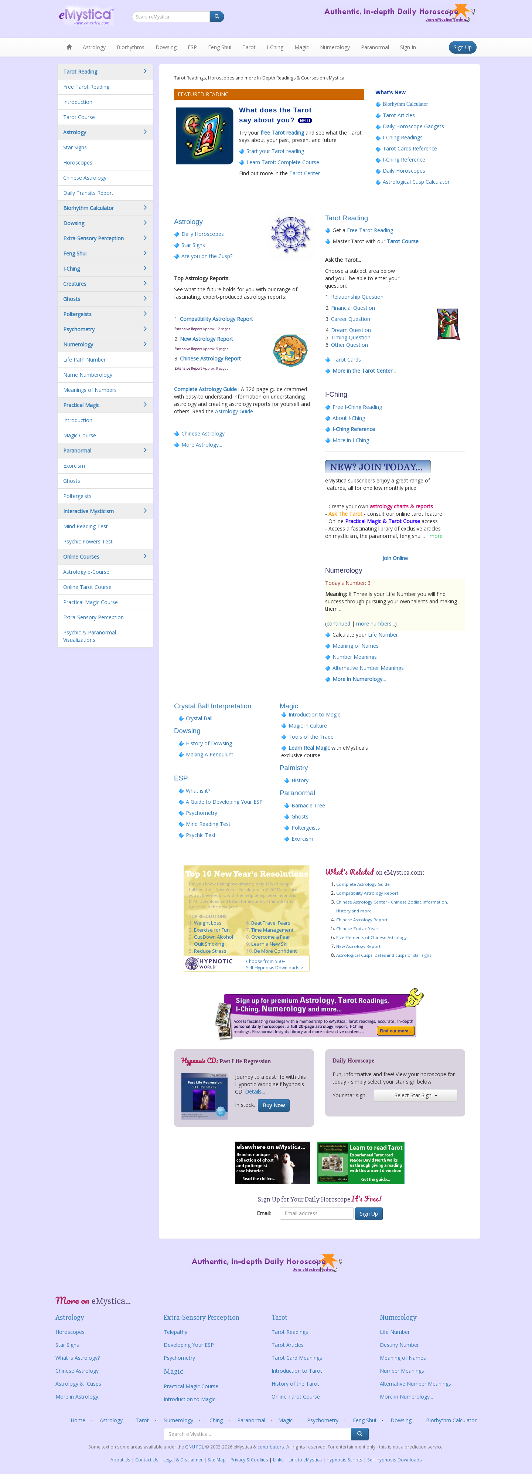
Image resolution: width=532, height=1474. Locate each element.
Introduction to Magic (313, 714)
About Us (120, 1460)
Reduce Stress (210, 951)
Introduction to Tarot (297, 1370)
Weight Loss (208, 922)
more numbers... (375, 623)
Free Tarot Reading (86, 86)
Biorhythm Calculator (405, 104)
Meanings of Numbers (90, 389)
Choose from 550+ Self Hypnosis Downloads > (274, 964)
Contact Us (146, 1460)
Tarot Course (79, 117)
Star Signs (75, 147)
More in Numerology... (359, 678)
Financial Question (353, 307)
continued (338, 623)
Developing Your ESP (189, 1344)
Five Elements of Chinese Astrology (371, 937)
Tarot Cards (346, 359)
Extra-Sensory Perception (93, 617)
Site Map (217, 1460)
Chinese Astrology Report (210, 358)
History (299, 780)
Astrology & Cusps (78, 1383)
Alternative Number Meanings (368, 667)
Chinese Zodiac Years (357, 928)
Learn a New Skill (270, 944)
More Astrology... (201, 444)
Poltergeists (77, 495)
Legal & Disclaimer (183, 1460)
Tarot (249, 47)
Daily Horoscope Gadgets (412, 126)
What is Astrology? (77, 1357)
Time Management (272, 929)
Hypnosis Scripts (344, 1460)
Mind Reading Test (85, 526)
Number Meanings (354, 656)
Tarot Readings (290, 1331)
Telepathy (175, 1331)
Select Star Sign (416, 1095)
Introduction (77, 101)
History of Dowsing (209, 743)
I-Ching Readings (402, 137)
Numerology (335, 47)
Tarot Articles (399, 115)
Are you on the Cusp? (206, 256)
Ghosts (71, 480)
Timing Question (351, 337)
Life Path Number (84, 359)
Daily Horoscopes (404, 170)
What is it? (198, 790)
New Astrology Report (206, 338)
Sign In (408, 47)
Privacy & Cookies (249, 1460)
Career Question (350, 318)
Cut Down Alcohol (213, 936)
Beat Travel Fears (270, 922)
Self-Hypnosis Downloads (394, 1460)
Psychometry (201, 812)
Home (78, 1420)
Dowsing (166, 47)
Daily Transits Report (88, 192)
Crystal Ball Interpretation (212, 706)
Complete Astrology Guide (205, 389)
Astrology (94, 47)
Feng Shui (219, 47)
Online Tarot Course (87, 586)
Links (278, 1460)
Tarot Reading (346, 218)
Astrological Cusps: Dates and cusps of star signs (383, 955)
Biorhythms (130, 47)
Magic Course (79, 435)
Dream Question (351, 329)
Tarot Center (304, 173)
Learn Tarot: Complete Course (282, 162)
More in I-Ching (350, 440)
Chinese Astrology (84, 177)
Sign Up (463, 47)
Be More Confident (275, 951)
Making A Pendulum (209, 754)
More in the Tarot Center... (364, 370)
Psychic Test (201, 834)
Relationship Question (357, 296)
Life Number (383, 634)
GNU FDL (195, 1447)
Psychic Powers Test (88, 541)
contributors (271, 1447)
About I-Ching (348, 417)
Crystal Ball (195, 718)
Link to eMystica (305, 1460)
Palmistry (294, 768)
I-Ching (275, 47)
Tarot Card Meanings (297, 1357)
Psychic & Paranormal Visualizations (89, 636)
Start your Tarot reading (275, 151)
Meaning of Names (355, 645)
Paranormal (375, 47)
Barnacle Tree (308, 805)
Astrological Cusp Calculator (416, 181)
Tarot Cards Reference (409, 148)
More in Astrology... (78, 1396)
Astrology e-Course (86, 571)
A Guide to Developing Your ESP (224, 801)
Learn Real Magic (308, 747)
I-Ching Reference (404, 159)
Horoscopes (77, 162)
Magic (301, 47)
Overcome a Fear (270, 936)
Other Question (349, 344)
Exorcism (74, 465)
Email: (264, 1213)
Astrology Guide (234, 411)
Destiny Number (399, 1344)
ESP (192, 47)
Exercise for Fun (212, 929)
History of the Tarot (295, 1383)
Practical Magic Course (90, 602)
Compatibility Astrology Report (216, 318)
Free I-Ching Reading (357, 406)
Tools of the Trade (311, 736)
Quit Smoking (209, 944)
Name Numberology (87, 374)
